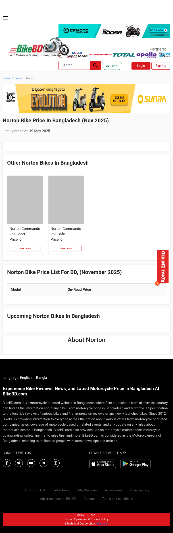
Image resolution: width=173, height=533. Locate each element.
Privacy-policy (139, 490)
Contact (89, 499)
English (26, 378)
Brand (18, 78)
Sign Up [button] (161, 66)
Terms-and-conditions (117, 499)
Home (6, 78)
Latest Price (60, 490)
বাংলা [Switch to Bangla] (112, 66)
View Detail (25, 248)
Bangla (41, 378)
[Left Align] (95, 65)
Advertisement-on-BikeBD (58, 499)
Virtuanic (102, 523)
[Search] (74, 65)
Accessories (114, 490)
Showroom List (34, 490)
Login (141, 66)
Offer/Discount (87, 490)
